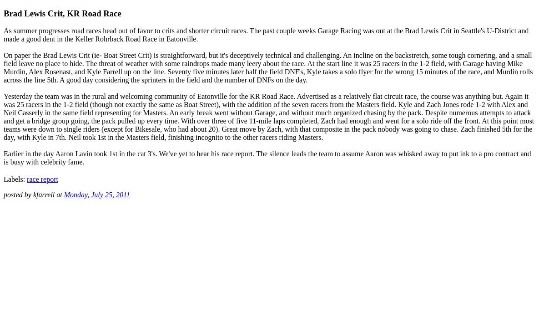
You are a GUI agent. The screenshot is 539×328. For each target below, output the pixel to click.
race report (42, 179)
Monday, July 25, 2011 (97, 195)
